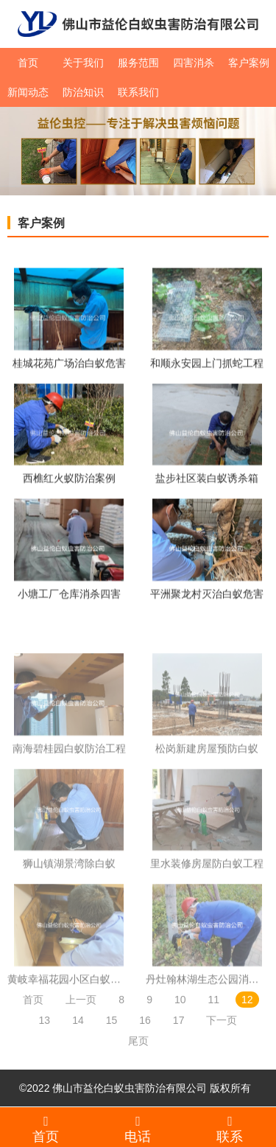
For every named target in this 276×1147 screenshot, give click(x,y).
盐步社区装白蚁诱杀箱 (206, 480)
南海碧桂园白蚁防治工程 (69, 764)
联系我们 (138, 92)
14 (78, 1020)
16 (145, 1020)
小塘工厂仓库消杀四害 (69, 595)
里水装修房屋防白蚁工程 (206, 879)
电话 (138, 1128)
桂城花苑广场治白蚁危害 (69, 364)
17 (179, 1020)
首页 (28, 63)
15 (112, 1020)
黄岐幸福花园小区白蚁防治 (69, 995)
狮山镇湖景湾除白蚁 (69, 879)
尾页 (138, 1041)
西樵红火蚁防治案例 (69, 480)
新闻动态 (28, 92)
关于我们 (83, 63)
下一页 (221, 1020)
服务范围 (138, 63)
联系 (230, 1128)
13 (45, 1020)
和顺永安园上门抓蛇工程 (206, 364)
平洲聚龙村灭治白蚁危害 (206, 595)
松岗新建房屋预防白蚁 (206, 764)
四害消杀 (193, 63)
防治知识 (83, 92)
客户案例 (248, 63)
